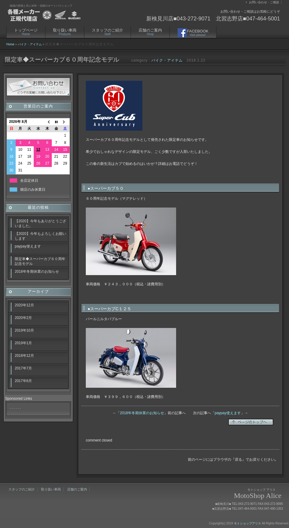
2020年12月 (24, 305)
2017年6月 (23, 381)
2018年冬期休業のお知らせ (142, 413)
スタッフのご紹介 (107, 32)
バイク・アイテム (30, 44)
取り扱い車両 (64, 32)
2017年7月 (23, 368)
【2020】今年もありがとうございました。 (40, 223)
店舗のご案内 (150, 32)
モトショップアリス (247, 523)
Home (10, 44)
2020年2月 (23, 318)
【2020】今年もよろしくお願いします (40, 236)
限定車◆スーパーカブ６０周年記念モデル (40, 261)
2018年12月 (24, 356)
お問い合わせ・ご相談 (264, 2)
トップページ (26, 32)
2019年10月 (24, 330)
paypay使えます (228, 413)
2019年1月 (23, 343)
